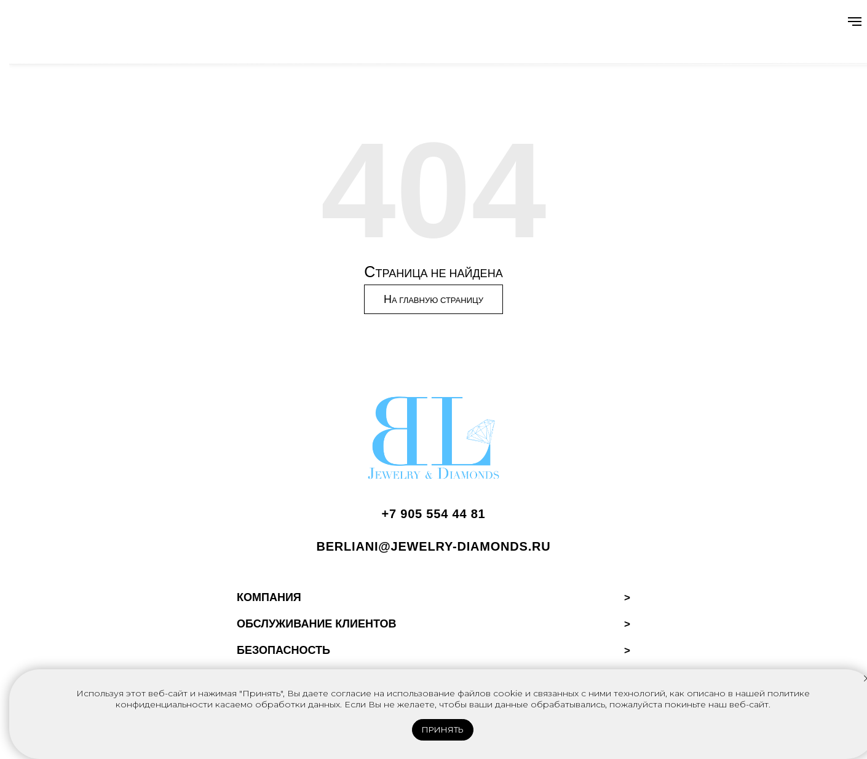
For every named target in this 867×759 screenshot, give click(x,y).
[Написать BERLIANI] (433, 551)
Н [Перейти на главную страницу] (433, 300)
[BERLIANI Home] (433, 441)
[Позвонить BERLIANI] (433, 518)
